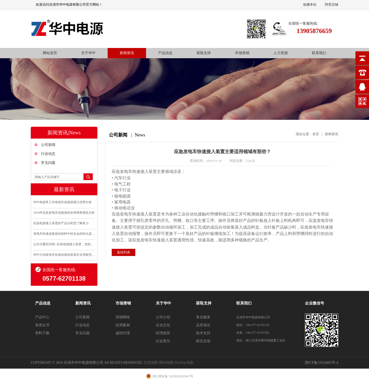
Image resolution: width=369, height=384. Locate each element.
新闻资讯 (127, 53)
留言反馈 (203, 341)
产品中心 (42, 317)
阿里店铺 (331, 4)
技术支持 (203, 333)
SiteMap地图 (183, 363)
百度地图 (151, 363)
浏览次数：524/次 (242, 161)
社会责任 (163, 341)
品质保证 (203, 325)
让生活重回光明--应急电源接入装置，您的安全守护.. (64, 244)
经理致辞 (163, 333)
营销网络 (123, 317)
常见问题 (48, 163)
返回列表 (123, 249)
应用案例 (123, 325)
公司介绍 (163, 317)
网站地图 (166, 363)
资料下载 (42, 333)
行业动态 (48, 154)
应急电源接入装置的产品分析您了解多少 (61, 223)
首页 (315, 134)
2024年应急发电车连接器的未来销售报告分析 (64, 212)
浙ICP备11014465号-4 (321, 363)
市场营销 (242, 53)
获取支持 (204, 53)
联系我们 (319, 53)
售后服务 (203, 317)
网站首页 (50, 53)
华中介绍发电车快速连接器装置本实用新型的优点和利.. (64, 255)
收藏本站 (309, 4)
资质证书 (42, 325)
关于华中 (88, 53)
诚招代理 (123, 333)
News (140, 134)
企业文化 (163, 325)
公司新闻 (48, 145)
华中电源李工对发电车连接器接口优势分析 (62, 202)
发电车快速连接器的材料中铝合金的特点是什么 (64, 233)
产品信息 (165, 53)
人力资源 (280, 53)
